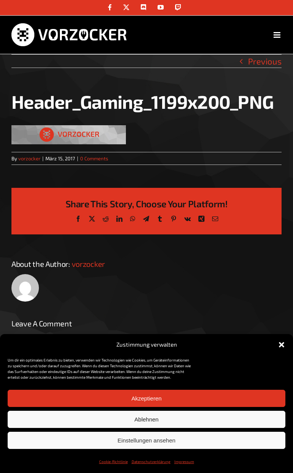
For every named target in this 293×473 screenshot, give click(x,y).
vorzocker (29, 158)
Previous (265, 61)
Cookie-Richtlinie (113, 461)
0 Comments (94, 158)
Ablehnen (146, 419)
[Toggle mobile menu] (278, 35)
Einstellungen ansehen (146, 440)
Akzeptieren (146, 398)
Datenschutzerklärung (151, 461)
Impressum (184, 461)
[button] (281, 345)
